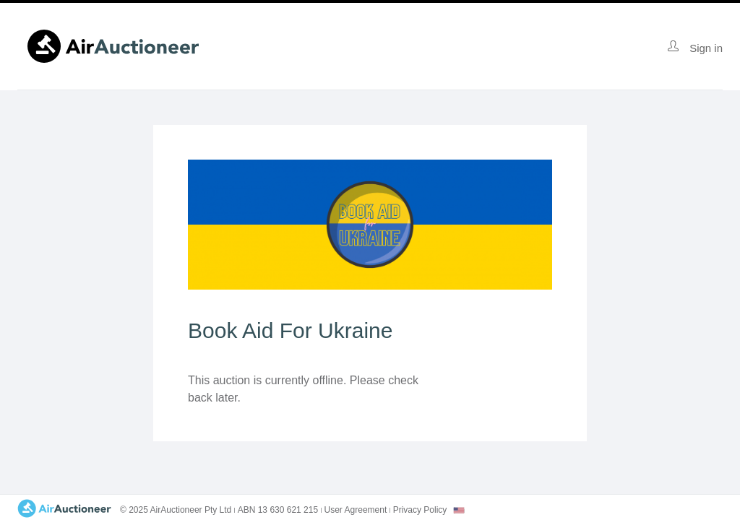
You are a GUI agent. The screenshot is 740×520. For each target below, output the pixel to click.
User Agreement (355, 510)
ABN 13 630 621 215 (278, 510)
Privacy (420, 510)
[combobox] (459, 510)
